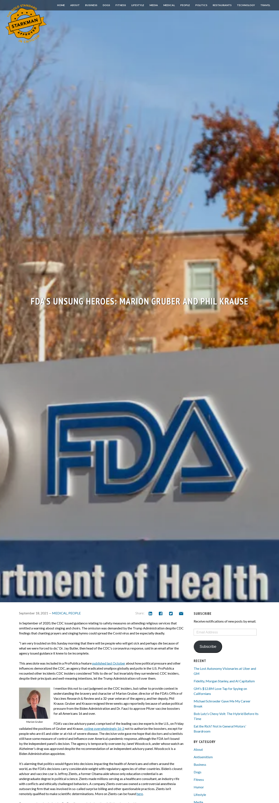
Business (91, 5)
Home (61, 5)
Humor (199, 787)
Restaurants (222, 5)
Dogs (106, 5)
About (75, 5)
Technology (246, 5)
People (185, 5)
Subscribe (208, 646)
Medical (169, 5)
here (140, 794)
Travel (265, 5)
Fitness (120, 5)
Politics (201, 5)
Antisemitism (203, 757)
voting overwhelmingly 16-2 (104, 728)
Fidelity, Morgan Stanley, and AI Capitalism (224, 681)
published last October (108, 663)
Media (154, 5)
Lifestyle (137, 5)
